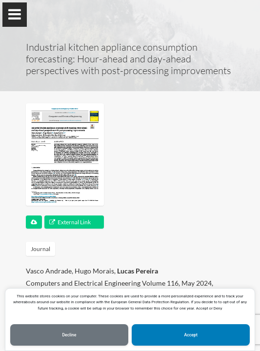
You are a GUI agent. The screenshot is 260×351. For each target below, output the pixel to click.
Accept (190, 334)
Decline (69, 334)
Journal (40, 249)
